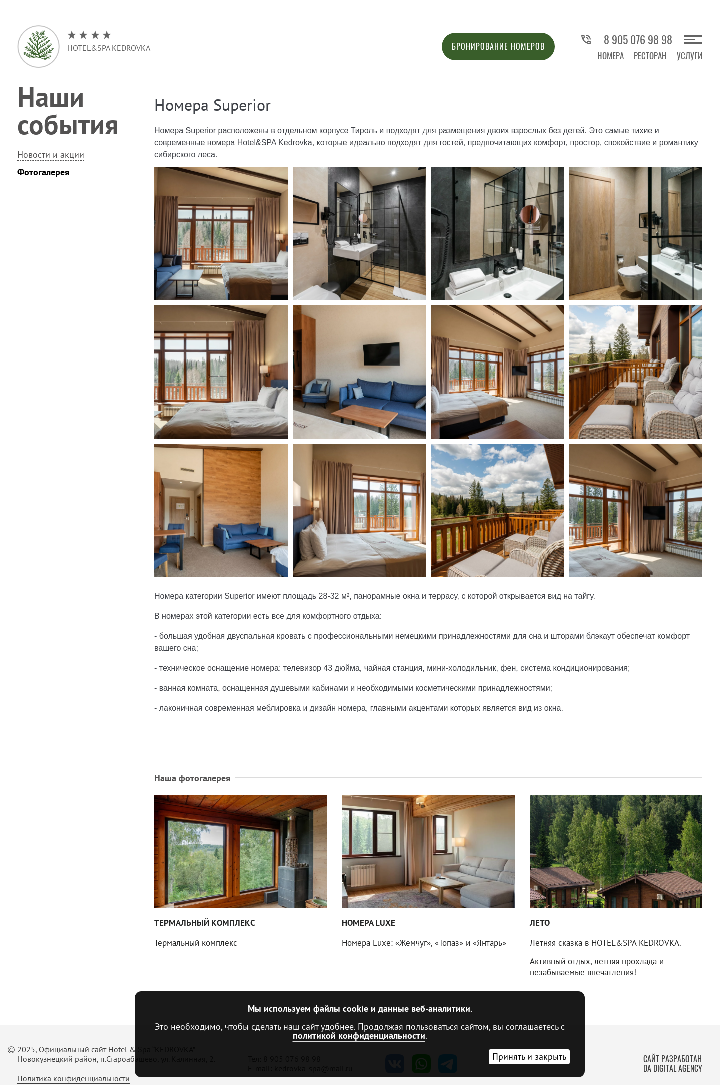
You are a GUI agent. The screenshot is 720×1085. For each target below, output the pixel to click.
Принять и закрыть (529, 1056)
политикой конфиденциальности (359, 1035)
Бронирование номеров (498, 46)
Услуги (689, 55)
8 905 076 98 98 (626, 39)
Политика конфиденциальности (74, 1078)
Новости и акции (51, 154)
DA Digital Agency (673, 1068)
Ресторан (650, 55)
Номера (611, 55)
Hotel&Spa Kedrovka (109, 41)
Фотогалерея (44, 172)
